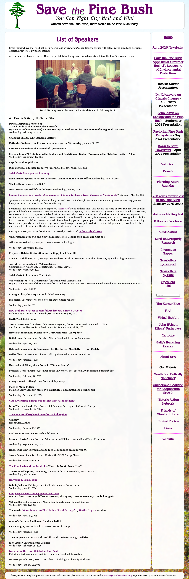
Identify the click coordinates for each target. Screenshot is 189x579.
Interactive (168, 249)
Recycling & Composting (23, 479)
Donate (168, 171)
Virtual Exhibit (168, 318)
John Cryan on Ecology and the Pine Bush (168, 117)
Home (168, 37)
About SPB (168, 357)
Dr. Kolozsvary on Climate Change (168, 96)
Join (156, 214)
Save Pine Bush (94, 9)
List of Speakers (78, 39)
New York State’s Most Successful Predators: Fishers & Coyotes (45, 310)
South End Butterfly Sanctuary (168, 376)
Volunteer (168, 164)
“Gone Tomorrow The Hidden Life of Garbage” (48, 510)
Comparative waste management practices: (34, 493)
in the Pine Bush (170, 198)
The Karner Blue (168, 304)
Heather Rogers (87, 510)
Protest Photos (168, 421)
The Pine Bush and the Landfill (27, 466)
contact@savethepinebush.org (118, 575)
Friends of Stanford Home (168, 412)
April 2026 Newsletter (168, 47)
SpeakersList (168, 284)
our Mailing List (171, 214)
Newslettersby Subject (168, 262)
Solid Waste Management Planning (29, 173)
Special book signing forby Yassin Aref (62, 195)
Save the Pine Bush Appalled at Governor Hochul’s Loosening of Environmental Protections (168, 65)
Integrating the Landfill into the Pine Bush (33, 551)
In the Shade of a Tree (90, 231)
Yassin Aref (63, 208)
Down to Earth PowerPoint (166, 148)
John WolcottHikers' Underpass (168, 326)
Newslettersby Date (168, 273)
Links (168, 428)
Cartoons (168, 335)
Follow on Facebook (168, 221)
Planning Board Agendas (168, 183)
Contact (168, 439)
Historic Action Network (168, 401)
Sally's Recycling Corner (168, 344)
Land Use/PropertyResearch (168, 240)
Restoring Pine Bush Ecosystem (168, 133)
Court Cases (168, 232)
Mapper (168, 253)
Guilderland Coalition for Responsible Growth (168, 389)
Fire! (168, 311)
